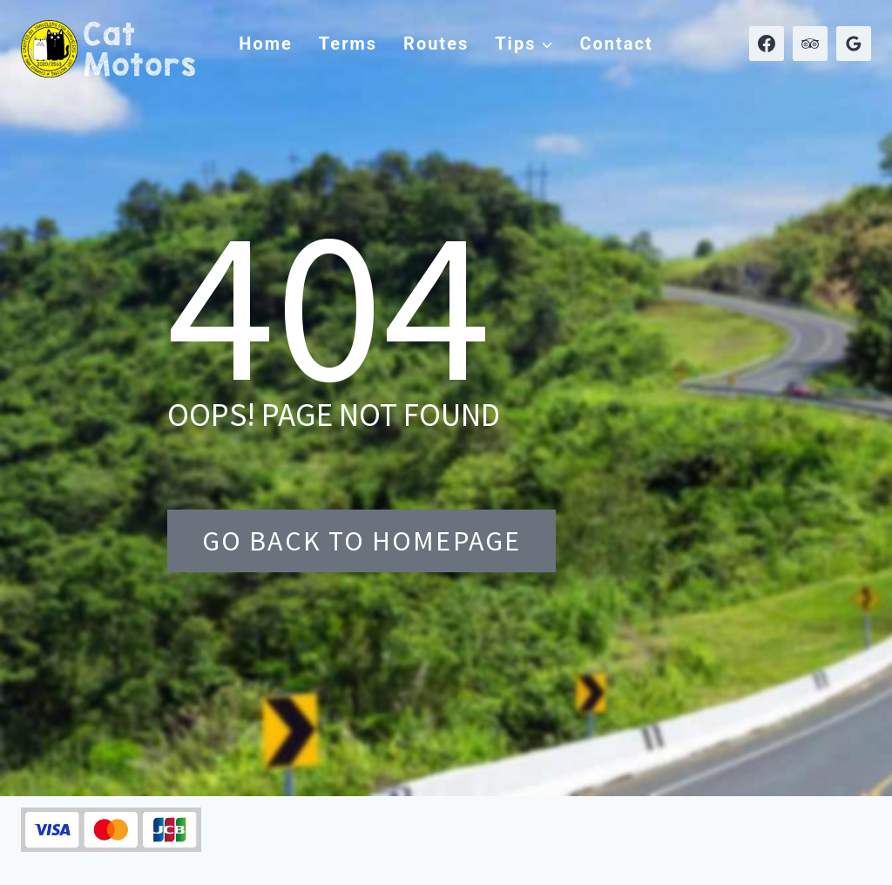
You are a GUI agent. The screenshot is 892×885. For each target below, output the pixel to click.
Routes (436, 43)
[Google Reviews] (853, 43)
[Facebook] (766, 43)
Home (266, 43)
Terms (348, 43)
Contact (615, 43)
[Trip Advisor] (810, 43)
